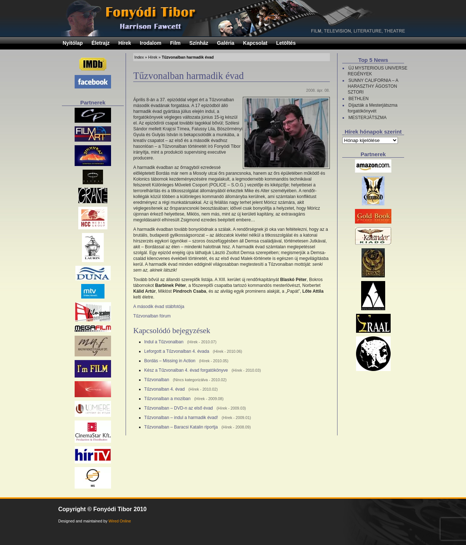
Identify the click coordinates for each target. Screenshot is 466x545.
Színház (198, 43)
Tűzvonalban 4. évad (164, 389)
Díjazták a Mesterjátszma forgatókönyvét (373, 108)
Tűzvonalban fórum (152, 316)
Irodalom (150, 43)
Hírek (124, 43)
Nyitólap (73, 43)
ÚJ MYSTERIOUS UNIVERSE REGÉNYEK (377, 71)
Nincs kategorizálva (191, 380)
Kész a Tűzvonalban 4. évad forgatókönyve (186, 370)
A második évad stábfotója (158, 306)
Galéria (225, 43)
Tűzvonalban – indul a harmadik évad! (181, 417)
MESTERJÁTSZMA (367, 117)
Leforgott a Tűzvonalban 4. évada (176, 351)
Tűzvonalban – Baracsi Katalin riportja (181, 427)
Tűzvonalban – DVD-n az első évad (178, 408)
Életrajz (100, 43)
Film (175, 43)
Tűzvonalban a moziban (167, 398)
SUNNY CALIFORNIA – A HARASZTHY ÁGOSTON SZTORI (373, 86)
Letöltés (286, 43)
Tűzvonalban (156, 379)
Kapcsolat (255, 43)
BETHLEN (358, 98)
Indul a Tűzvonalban (163, 341)
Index (139, 57)
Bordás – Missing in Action (170, 360)
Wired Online (119, 521)
